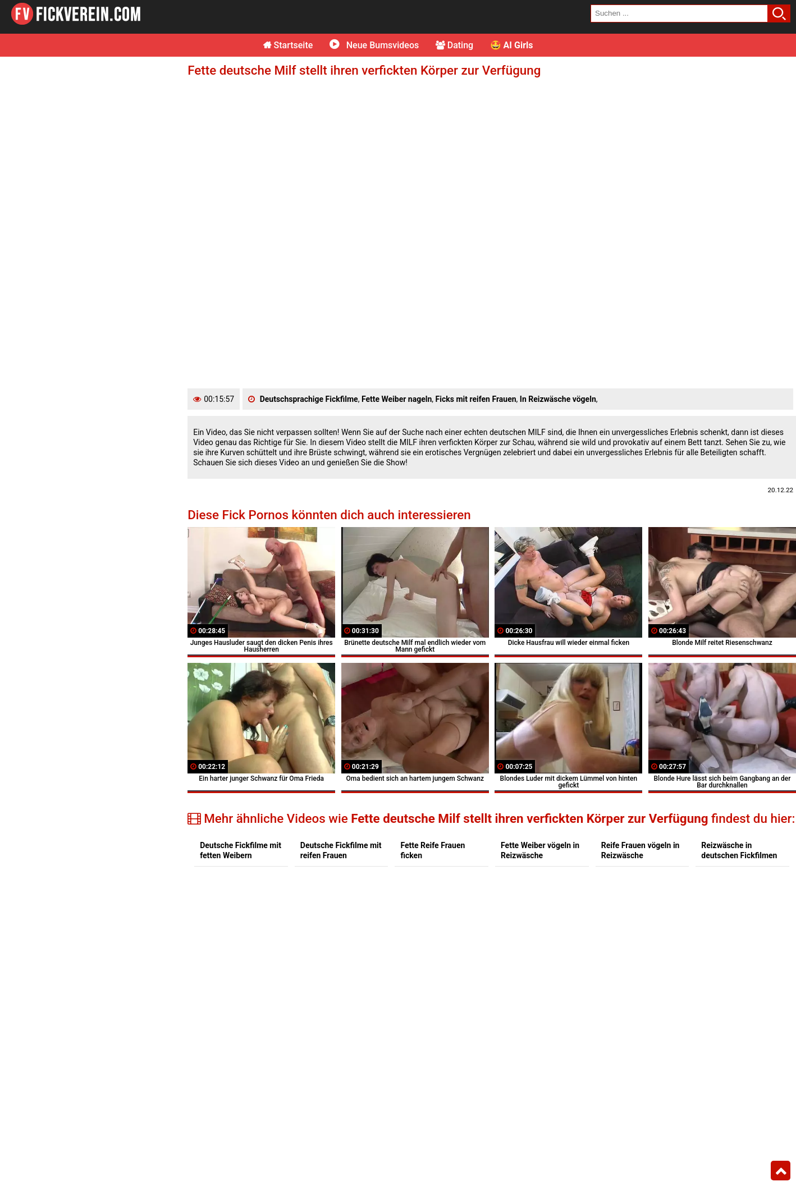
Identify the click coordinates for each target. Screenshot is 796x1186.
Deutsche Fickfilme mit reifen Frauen (341, 850)
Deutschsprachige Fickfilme (309, 399)
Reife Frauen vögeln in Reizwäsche (640, 850)
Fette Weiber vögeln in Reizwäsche (540, 850)
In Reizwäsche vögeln (558, 399)
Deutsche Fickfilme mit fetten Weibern (240, 850)
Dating (454, 45)
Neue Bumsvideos (374, 45)
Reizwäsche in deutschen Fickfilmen (739, 850)
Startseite (288, 45)
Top (780, 1171)
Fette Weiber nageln (397, 399)
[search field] (679, 13)
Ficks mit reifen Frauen (476, 399)
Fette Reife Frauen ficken (432, 850)
